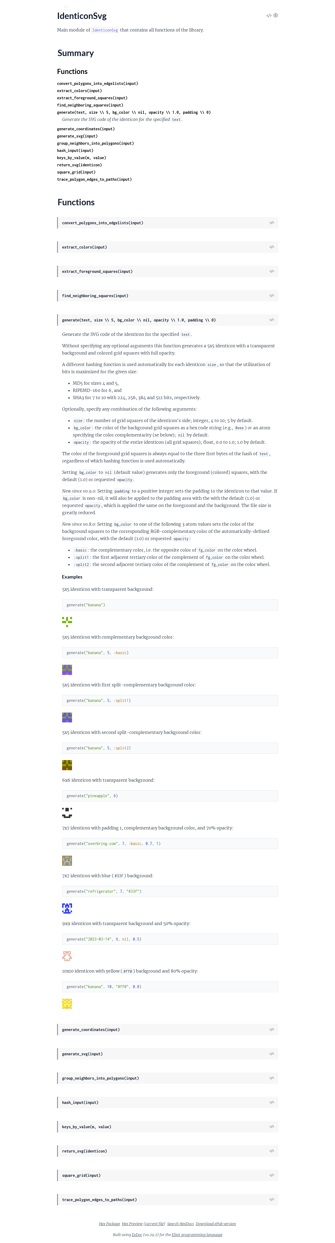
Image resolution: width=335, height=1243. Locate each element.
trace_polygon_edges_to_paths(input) (134, 179)
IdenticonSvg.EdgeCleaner (28, 93)
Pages (11, 37)
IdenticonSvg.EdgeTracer (26, 100)
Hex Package (149, 1223)
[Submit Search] (8, 8)
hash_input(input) (115, 150)
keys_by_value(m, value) (121, 157)
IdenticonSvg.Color (21, 79)
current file (194, 1223)
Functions (18, 69)
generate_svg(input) (117, 136)
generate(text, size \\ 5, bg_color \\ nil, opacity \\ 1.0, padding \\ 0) (174, 112)
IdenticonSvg (37, 21)
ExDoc (177, 1234)
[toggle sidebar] (72, 8)
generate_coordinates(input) (126, 129)
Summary (17, 63)
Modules (32, 37)
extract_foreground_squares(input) (132, 98)
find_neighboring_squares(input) (130, 105)
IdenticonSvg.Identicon (25, 108)
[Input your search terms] (40, 7)
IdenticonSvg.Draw (21, 86)
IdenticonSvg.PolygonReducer (31, 115)
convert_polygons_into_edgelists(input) (137, 83)
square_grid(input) (116, 172)
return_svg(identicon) (119, 165)
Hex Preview (172, 1223)
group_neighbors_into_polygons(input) (135, 143)
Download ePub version (256, 1223)
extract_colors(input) (119, 90)
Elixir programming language (237, 1234)
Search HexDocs (220, 1224)
